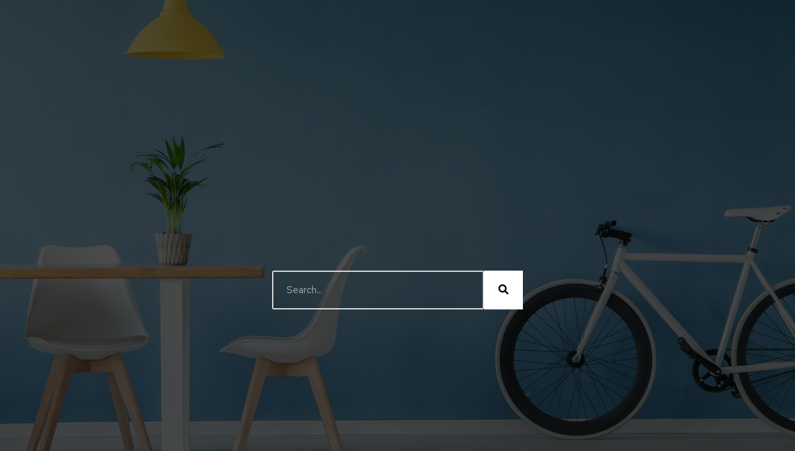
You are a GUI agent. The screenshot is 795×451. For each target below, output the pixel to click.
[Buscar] (503, 290)
